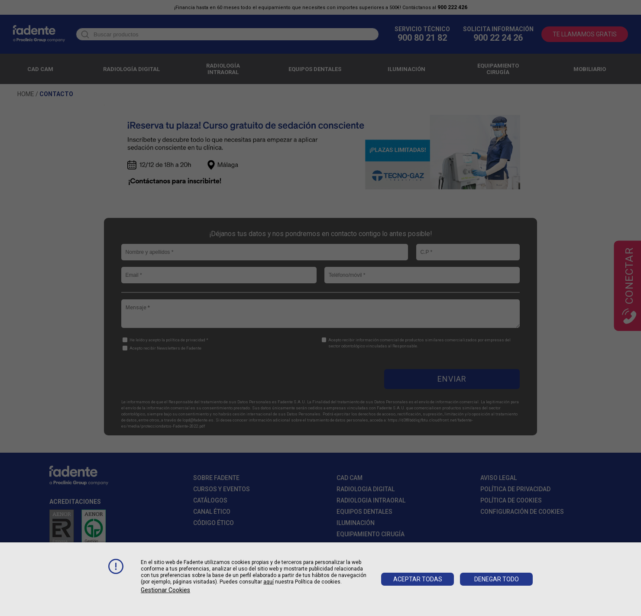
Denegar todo (496, 579)
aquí (268, 582)
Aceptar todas (417, 579)
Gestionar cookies (165, 590)
